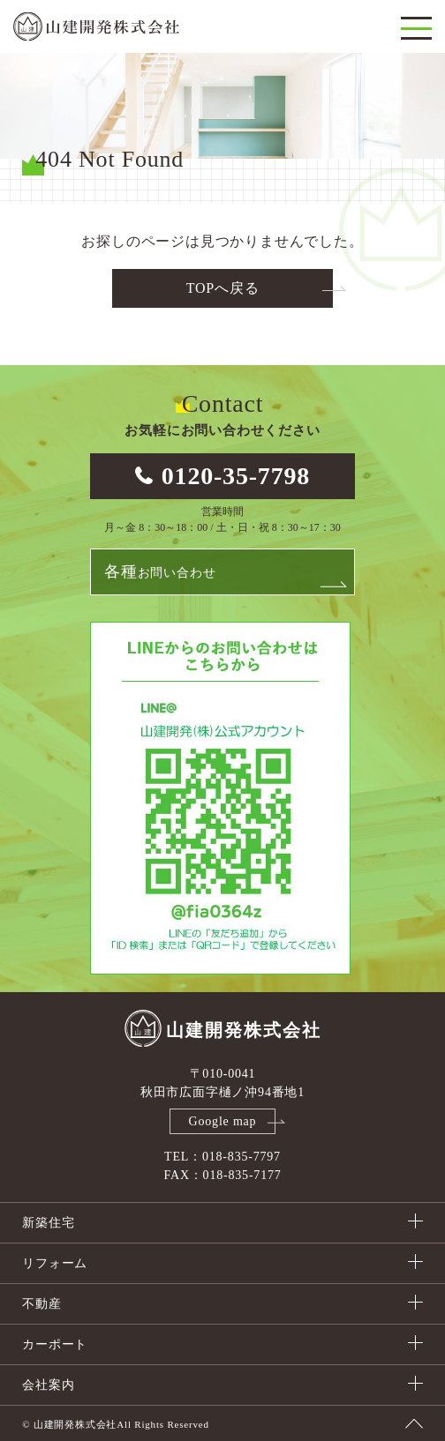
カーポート (54, 1344)
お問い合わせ (159, 571)
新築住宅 (48, 1222)
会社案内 (48, 1385)
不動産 (41, 1303)
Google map (223, 1121)
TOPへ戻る (223, 287)
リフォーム (54, 1263)
